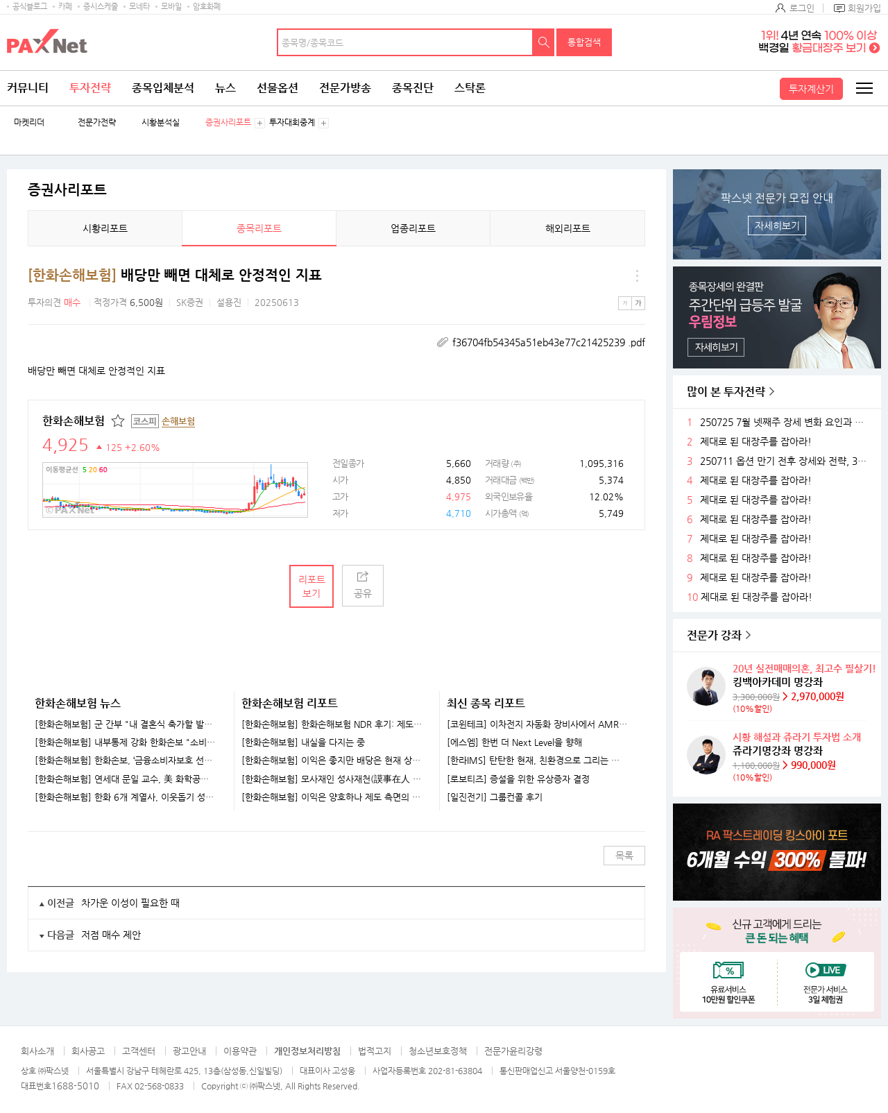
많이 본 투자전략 (726, 392)
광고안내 (189, 1051)
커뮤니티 (28, 87)
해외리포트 (567, 228)
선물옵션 (277, 87)
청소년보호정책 (438, 1051)
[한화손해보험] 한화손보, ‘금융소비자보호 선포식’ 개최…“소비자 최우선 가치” (125, 760)
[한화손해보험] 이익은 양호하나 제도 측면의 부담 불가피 (331, 797)
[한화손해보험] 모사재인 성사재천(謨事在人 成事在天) (331, 779)
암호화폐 (207, 6)
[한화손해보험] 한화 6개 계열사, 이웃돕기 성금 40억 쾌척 (125, 797)
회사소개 (37, 1051)
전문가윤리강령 (513, 1051)
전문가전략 (97, 122)
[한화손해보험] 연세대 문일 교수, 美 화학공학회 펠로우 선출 (125, 779)
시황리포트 (105, 228)
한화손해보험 (73, 420)
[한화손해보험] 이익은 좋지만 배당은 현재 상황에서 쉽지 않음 (331, 760)
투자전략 (90, 87)
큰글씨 (638, 303)
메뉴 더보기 (637, 275)
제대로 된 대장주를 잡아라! (756, 441)
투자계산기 (811, 88)
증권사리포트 (228, 122)
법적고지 (374, 1051)
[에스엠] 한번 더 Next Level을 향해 (514, 742)
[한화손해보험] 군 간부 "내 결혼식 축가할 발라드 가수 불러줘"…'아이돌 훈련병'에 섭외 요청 (125, 724)
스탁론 (470, 87)
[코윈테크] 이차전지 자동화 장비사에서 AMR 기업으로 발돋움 (537, 724)
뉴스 (225, 87)
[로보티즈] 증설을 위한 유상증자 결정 (518, 779)
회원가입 (864, 7)
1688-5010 (75, 1085)
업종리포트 (413, 228)
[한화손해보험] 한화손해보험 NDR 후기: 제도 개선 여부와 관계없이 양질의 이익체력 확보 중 (331, 724)
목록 (624, 855)
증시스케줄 (100, 6)
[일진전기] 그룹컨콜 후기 (495, 797)
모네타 (139, 6)
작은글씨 (625, 303)
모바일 (171, 6)
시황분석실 (161, 122)
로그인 (801, 7)
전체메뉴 (863, 88)
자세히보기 (777, 225)
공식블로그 (29, 6)
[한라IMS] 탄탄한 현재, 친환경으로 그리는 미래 (537, 760)
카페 (65, 6)
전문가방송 (345, 87)
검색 (543, 42)
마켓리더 (29, 122)
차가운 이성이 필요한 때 (130, 903)
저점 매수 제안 (111, 935)
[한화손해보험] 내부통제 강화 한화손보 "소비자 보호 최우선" (125, 742)
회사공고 (88, 1051)
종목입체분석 (163, 87)
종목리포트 (259, 228)
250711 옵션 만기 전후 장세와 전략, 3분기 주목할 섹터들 (785, 461)
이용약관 (240, 1051)
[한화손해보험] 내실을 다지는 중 (303, 742)
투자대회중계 (292, 122)
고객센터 (138, 1051)
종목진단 (413, 87)
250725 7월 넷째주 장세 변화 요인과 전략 (785, 422)
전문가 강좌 (714, 635)
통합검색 (584, 42)
